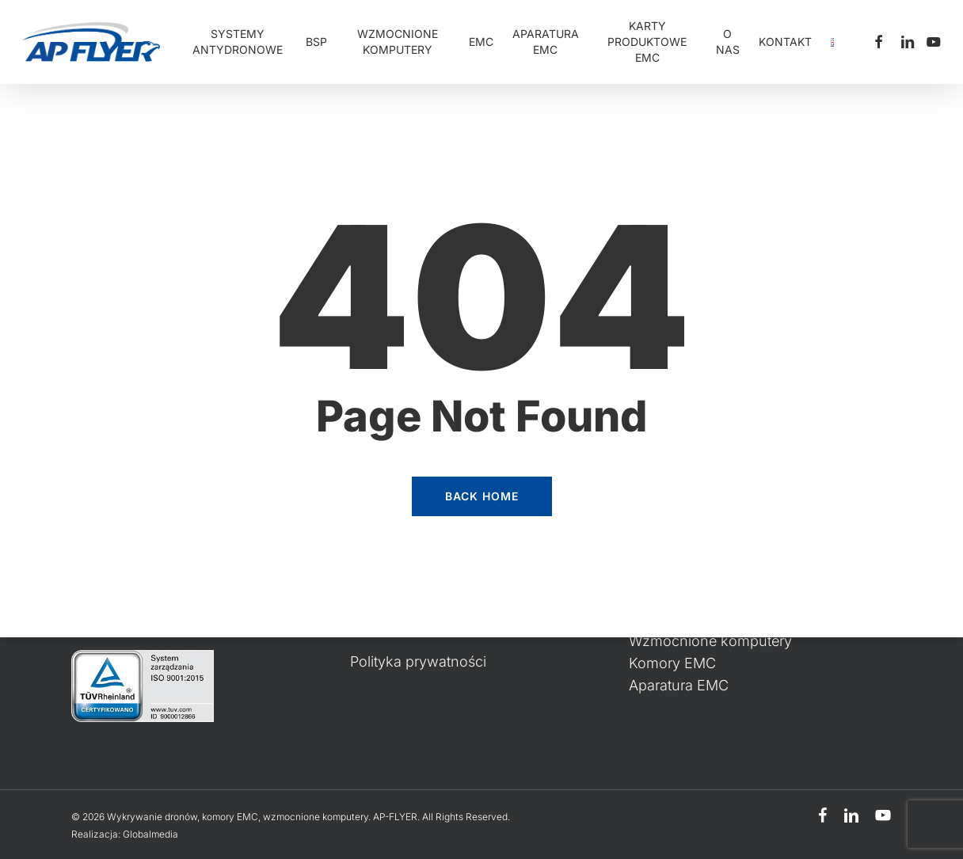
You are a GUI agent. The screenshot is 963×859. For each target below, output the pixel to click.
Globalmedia (150, 834)
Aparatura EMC (679, 685)
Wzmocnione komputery (710, 641)
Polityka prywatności (418, 661)
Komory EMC (672, 663)
